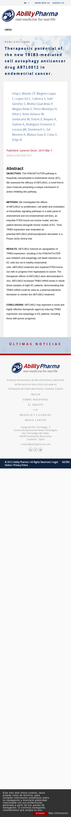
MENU (8, 29)
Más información (58, 813)
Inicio (35, 506)
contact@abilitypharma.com (35, 556)
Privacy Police (20, 577)
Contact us (58, 3)
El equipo (35, 516)
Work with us (42, 3)
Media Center (35, 532)
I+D (35, 522)
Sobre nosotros (35, 511)
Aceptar (40, 813)
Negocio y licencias (35, 527)
